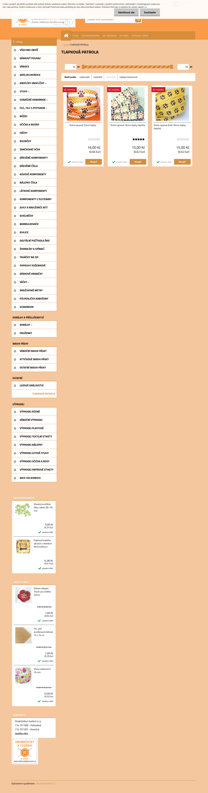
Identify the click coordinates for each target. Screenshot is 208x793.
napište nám (21, 733)
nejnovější (111, 77)
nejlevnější (85, 77)
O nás (75, 35)
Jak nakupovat (110, 35)
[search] (138, 19)
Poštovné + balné (140, 35)
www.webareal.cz (45, 783)
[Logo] (43, 19)
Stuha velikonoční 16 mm (42, 670)
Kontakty (124, 35)
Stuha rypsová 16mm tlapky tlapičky (127, 125)
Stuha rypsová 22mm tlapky (82, 125)
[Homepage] (67, 35)
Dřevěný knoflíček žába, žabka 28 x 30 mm (43, 507)
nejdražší (97, 77)
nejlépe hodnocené (128, 77)
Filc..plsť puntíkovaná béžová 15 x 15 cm (43, 632)
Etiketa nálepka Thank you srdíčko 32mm (42, 591)
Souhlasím (150, 12)
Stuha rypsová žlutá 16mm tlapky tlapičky (170, 127)
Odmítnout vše (126, 12)
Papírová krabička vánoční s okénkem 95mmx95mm (43, 543)
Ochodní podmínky (90, 35)
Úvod (65, 44)
